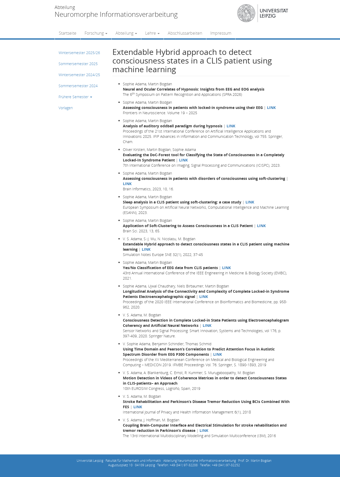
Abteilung (126, 33)
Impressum (220, 33)
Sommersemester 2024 (78, 85)
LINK (271, 107)
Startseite (67, 33)
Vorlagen (66, 107)
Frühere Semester (75, 96)
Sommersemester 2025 (78, 63)
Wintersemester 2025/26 (79, 52)
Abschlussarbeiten (185, 33)
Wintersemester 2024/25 (79, 74)
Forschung (96, 33)
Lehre (152, 33)
